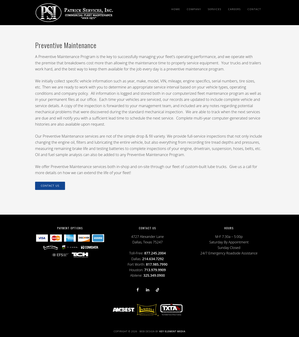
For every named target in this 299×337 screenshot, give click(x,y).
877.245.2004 (155, 253)
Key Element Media (172, 331)
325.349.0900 (154, 275)
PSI (74, 12)
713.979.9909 (155, 270)
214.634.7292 (153, 259)
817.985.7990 (156, 264)
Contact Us (50, 185)
